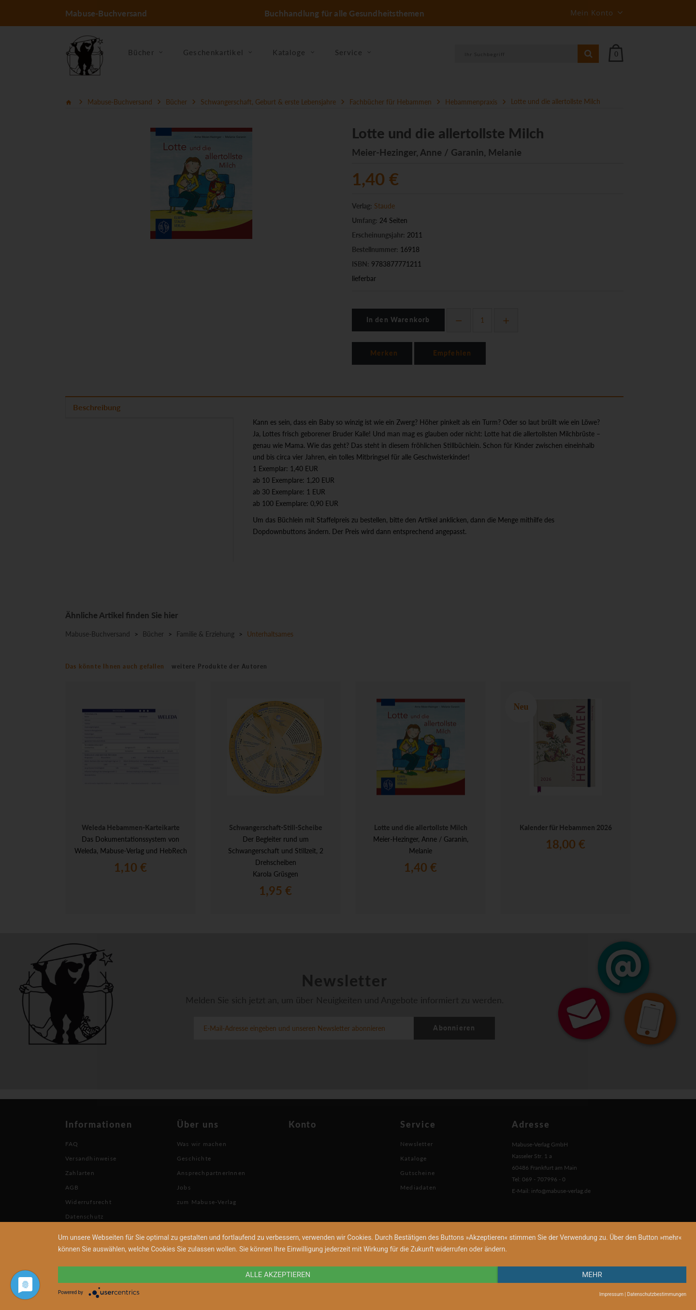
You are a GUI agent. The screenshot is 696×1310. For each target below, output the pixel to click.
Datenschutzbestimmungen (656, 1294)
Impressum (611, 1294)
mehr (592, 1274)
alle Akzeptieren (278, 1274)
